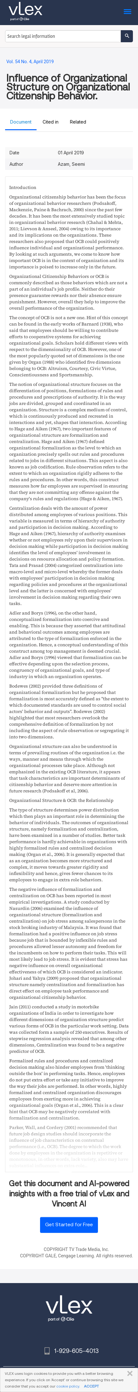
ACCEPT (91, 1386)
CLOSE (128, 1373)
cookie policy (67, 1386)
